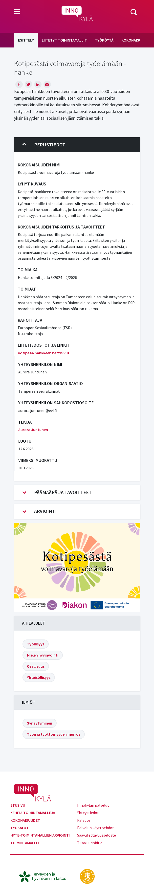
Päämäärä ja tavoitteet (57, 492)
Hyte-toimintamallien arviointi (40, 835)
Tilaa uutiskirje (89, 842)
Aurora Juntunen (33, 429)
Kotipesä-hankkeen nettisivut (43, 352)
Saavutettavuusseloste (96, 835)
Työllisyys (35, 643)
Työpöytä (104, 40)
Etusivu (17, 805)
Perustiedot (43, 144)
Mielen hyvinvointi (42, 655)
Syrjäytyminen (39, 723)
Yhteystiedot (88, 812)
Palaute (83, 820)
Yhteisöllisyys (38, 677)
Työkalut (19, 827)
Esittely (26, 40)
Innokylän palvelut (93, 805)
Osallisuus (35, 666)
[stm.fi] (87, 875)
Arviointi (39, 511)
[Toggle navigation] (16, 12)
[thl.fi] (45, 875)
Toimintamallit (25, 842)
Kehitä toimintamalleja (32, 812)
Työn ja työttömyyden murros (53, 734)
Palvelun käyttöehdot (95, 827)
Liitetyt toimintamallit (64, 40)
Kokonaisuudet (25, 820)
